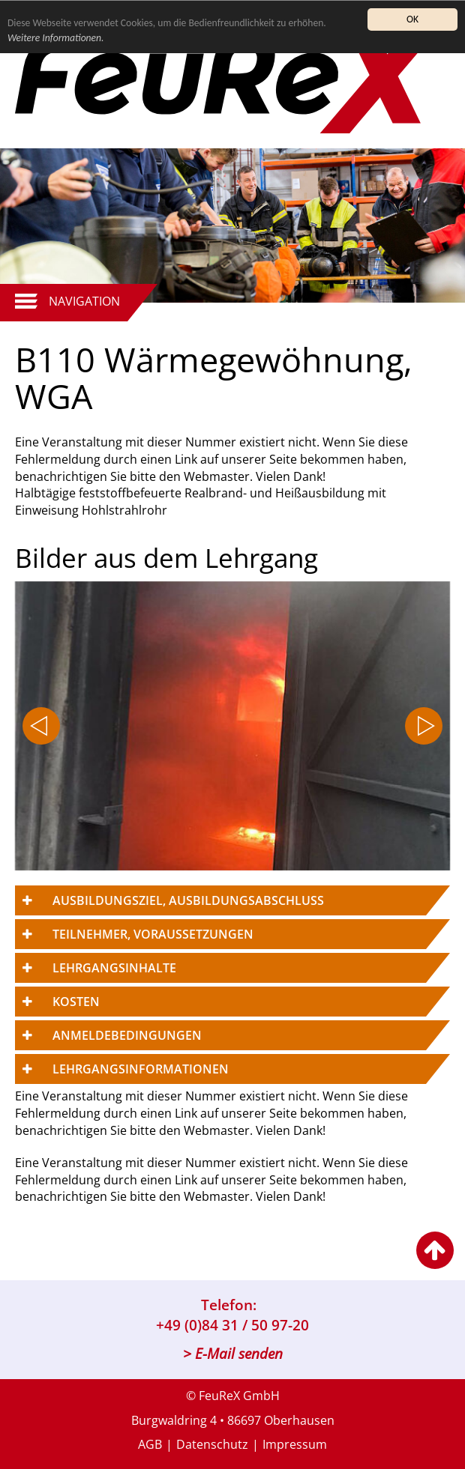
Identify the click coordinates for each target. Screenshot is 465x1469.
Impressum (294, 1444)
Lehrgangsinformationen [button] (140, 1069)
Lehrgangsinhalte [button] (114, 968)
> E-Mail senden (233, 1353)
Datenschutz (212, 1444)
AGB (150, 1444)
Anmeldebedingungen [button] (127, 1035)
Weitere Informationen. (56, 37)
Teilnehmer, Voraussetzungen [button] (153, 934)
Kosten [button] (76, 1001)
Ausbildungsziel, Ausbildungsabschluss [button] (188, 900)
